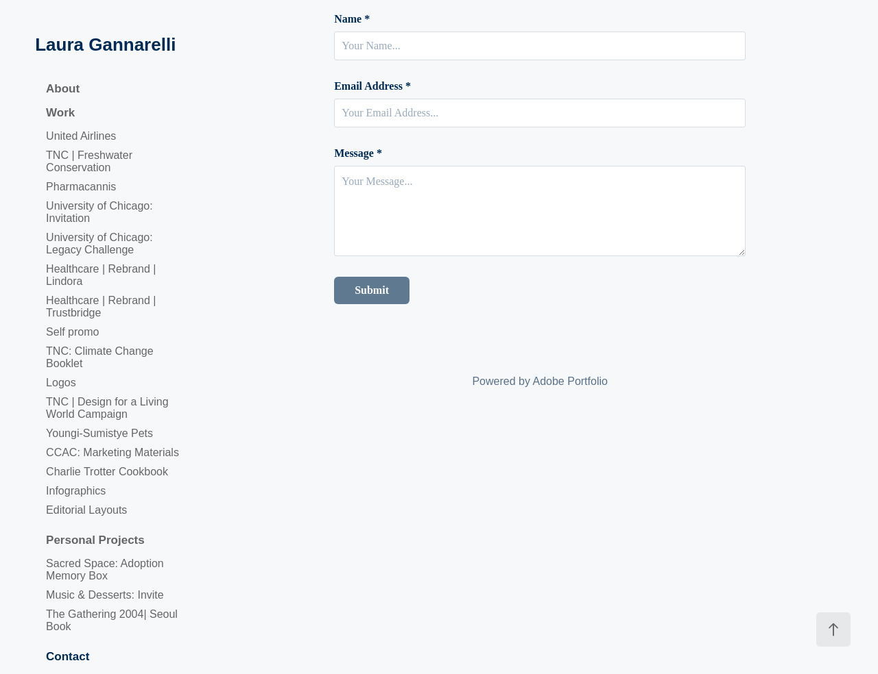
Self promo (72, 332)
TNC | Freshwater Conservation (89, 161)
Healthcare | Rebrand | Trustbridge (101, 307)
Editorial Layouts (86, 510)
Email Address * (372, 86)
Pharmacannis (81, 186)
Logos (61, 382)
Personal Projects (95, 540)
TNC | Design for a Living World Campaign (107, 408)
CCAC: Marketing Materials (112, 452)
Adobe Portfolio (570, 381)
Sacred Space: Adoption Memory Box (105, 570)
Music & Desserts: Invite (105, 595)
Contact (67, 656)
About (63, 88)
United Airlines (81, 136)
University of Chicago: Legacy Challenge (99, 243)
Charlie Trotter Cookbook (107, 471)
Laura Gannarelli (105, 44)
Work (60, 112)
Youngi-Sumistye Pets (99, 433)
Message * (358, 153)
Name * (352, 19)
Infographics (76, 491)
